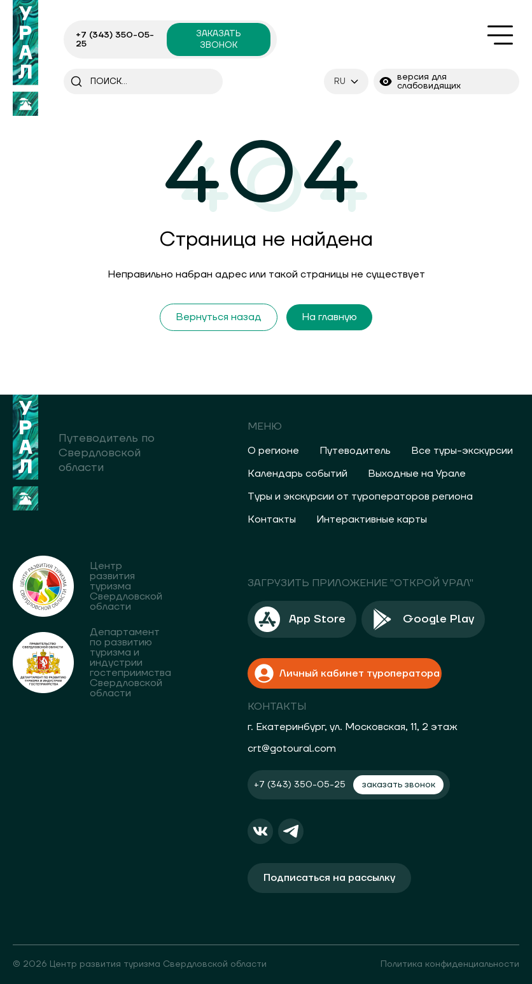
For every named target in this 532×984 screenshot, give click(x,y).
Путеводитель (355, 450)
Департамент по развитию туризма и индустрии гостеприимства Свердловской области (130, 662)
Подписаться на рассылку (329, 877)
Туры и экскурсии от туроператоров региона (360, 496)
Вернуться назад (219, 317)
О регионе (273, 450)
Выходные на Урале (417, 473)
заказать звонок (218, 39)
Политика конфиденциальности (450, 964)
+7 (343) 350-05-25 (115, 39)
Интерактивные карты (371, 519)
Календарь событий (297, 473)
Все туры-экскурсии (462, 450)
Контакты (272, 519)
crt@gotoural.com (292, 748)
